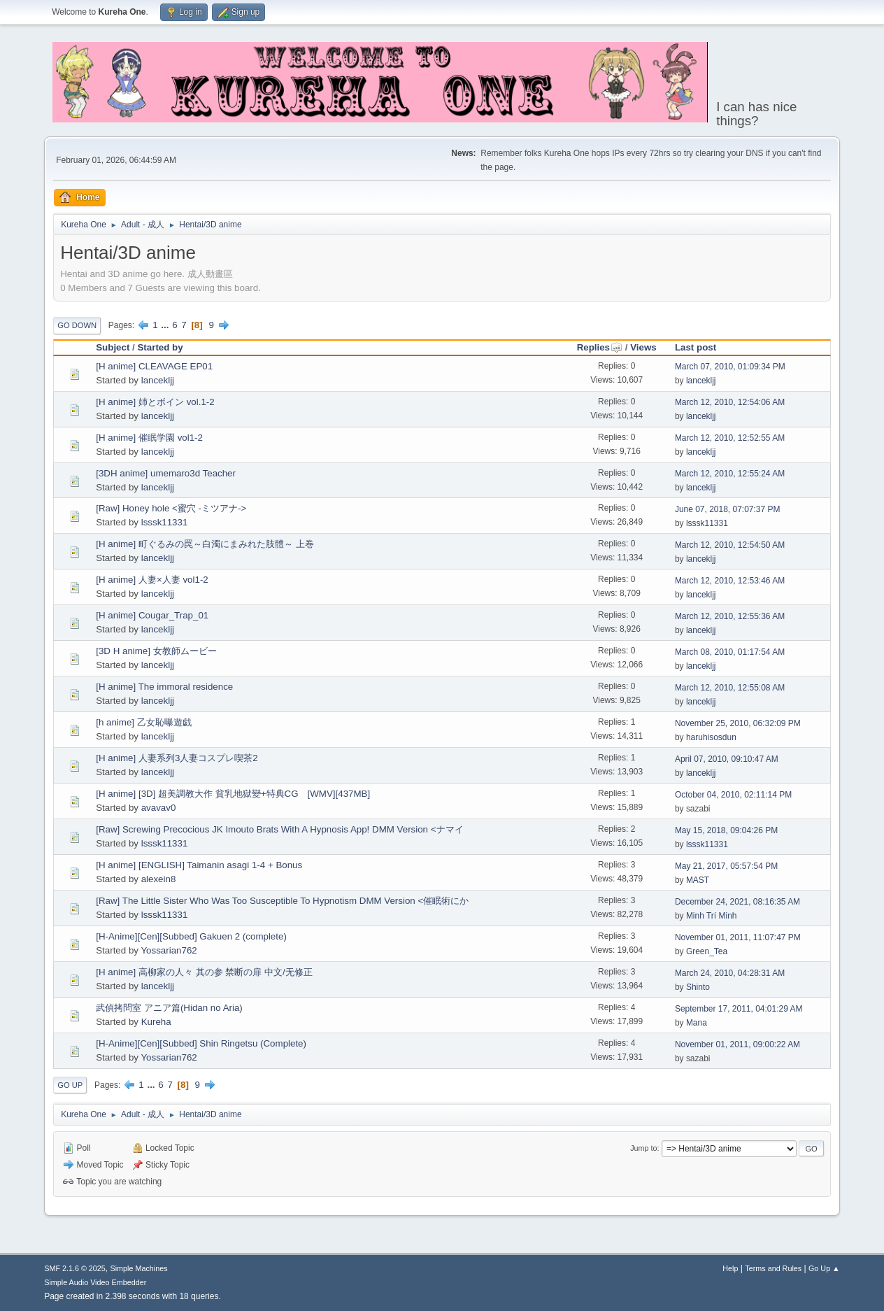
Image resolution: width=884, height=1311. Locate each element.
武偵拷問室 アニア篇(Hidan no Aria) (169, 1007)
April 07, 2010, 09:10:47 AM (726, 759)
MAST (697, 880)
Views (643, 347)
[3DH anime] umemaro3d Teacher (166, 473)
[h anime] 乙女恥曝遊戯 (144, 722)
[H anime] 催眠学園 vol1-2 (149, 437)
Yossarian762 (169, 950)
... (166, 325)
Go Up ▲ (824, 1268)
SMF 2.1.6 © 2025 (75, 1268)
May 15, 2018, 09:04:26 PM (726, 830)
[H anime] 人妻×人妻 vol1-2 (152, 579)
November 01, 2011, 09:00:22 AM (737, 1044)
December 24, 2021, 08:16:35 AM (737, 902)
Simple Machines (139, 1268)
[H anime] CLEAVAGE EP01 (154, 366)
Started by (160, 347)
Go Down (77, 325)
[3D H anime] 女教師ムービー (156, 651)
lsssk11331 (164, 522)
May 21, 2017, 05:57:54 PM (726, 866)
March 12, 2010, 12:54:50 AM (730, 545)
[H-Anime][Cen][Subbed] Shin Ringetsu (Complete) (201, 1043)
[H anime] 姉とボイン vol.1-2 (155, 402)
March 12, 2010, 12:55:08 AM (730, 688)
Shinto (698, 987)
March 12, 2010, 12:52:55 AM (730, 438)
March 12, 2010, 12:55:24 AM (730, 474)
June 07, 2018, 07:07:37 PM (727, 509)
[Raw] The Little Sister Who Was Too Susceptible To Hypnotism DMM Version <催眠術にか (282, 900)
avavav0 (158, 807)
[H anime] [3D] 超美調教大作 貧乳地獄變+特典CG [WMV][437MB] (233, 793)
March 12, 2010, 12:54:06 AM (730, 402)
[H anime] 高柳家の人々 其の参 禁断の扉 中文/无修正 (204, 972)
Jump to (643, 1148)
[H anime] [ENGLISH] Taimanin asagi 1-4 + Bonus (199, 865)
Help (730, 1268)
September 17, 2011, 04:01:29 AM (739, 1009)
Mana (696, 1023)
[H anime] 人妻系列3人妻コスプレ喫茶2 (177, 758)
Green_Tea (706, 951)
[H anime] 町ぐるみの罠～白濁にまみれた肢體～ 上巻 (204, 544)
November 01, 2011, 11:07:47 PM (738, 937)
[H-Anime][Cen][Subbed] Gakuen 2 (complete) (191, 936)
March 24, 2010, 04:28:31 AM (730, 973)
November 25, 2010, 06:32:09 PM (738, 723)
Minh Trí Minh (711, 916)
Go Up (70, 1085)
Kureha (156, 1021)
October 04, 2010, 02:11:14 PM (733, 795)
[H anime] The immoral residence (164, 686)
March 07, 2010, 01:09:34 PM (730, 366)
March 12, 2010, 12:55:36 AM (730, 616)
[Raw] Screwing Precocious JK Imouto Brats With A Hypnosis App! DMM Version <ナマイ (279, 829)
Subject (112, 347)
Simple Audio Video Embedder (95, 1282)
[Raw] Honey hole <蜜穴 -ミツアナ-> (171, 508)
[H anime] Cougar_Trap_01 (152, 615)
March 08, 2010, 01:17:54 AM (730, 652)
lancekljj (157, 380)
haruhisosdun (711, 737)
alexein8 (158, 879)
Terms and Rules (773, 1268)
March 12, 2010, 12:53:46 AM (730, 581)
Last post (695, 347)
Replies (599, 347)
